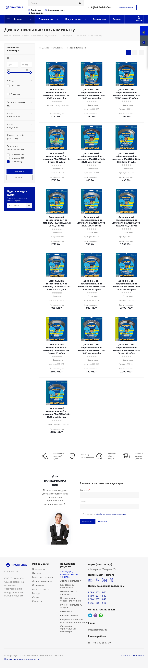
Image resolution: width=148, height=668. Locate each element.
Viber (95, 615)
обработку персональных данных (111, 514)
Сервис (36, 597)
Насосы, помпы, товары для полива (70, 599)
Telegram (90, 615)
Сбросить (19, 177)
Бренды (36, 593)
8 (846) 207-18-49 (97, 595)
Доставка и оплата (42, 581)
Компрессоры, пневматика (67, 586)
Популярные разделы (67, 565)
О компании (38, 568)
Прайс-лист (35, 10)
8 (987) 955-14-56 (97, 602)
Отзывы (36, 572)
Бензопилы (66, 611)
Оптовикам (38, 585)
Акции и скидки (55, 10)
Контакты (37, 601)
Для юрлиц (35, 13)
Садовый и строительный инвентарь (68, 629)
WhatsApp (101, 615)
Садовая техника (69, 615)
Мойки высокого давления (69, 592)
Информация (40, 563)
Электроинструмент (70, 580)
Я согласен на (104, 514)
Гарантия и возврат (42, 577)
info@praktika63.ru (97, 629)
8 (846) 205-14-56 (100, 7)
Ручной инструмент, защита (71, 606)
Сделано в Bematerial (132, 655)
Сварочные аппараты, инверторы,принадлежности (75, 620)
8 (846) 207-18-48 (97, 599)
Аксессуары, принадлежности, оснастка (69, 574)
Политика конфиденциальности (21, 658)
